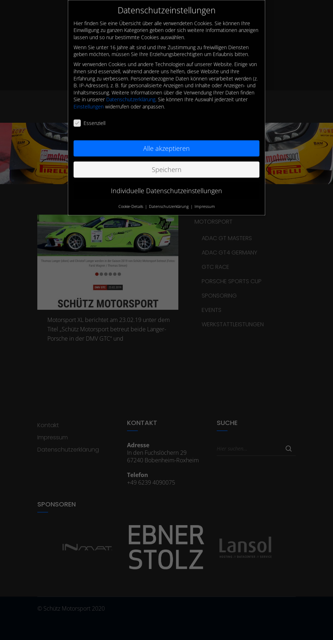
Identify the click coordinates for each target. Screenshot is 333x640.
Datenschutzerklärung (130, 92)
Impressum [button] (204, 198)
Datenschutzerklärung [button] (169, 198)
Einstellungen (89, 99)
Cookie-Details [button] (131, 198)
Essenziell (89, 115)
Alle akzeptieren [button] (166, 140)
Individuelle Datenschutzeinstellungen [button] (166, 183)
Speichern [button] (167, 162)
